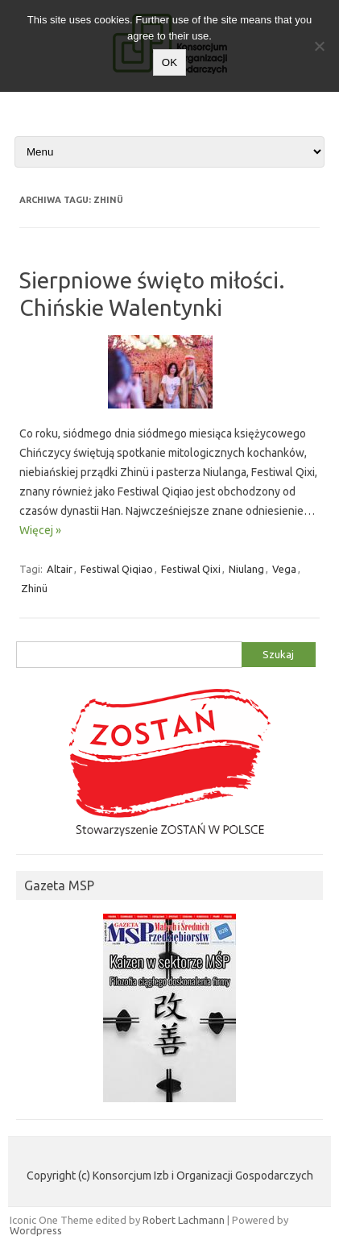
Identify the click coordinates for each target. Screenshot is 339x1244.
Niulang (246, 568)
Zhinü (34, 588)
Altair (59, 568)
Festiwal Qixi (191, 568)
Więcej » (40, 530)
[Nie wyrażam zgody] (319, 46)
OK (169, 62)
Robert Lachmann (184, 1219)
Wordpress (36, 1230)
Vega (284, 568)
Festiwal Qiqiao (117, 568)
